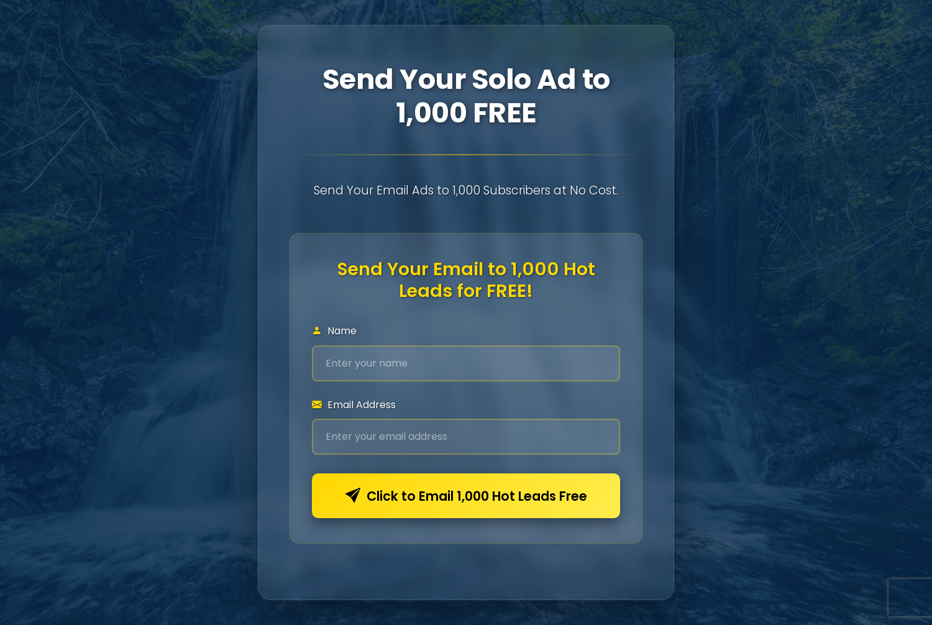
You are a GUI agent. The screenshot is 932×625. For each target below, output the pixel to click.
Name (334, 331)
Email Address (354, 405)
